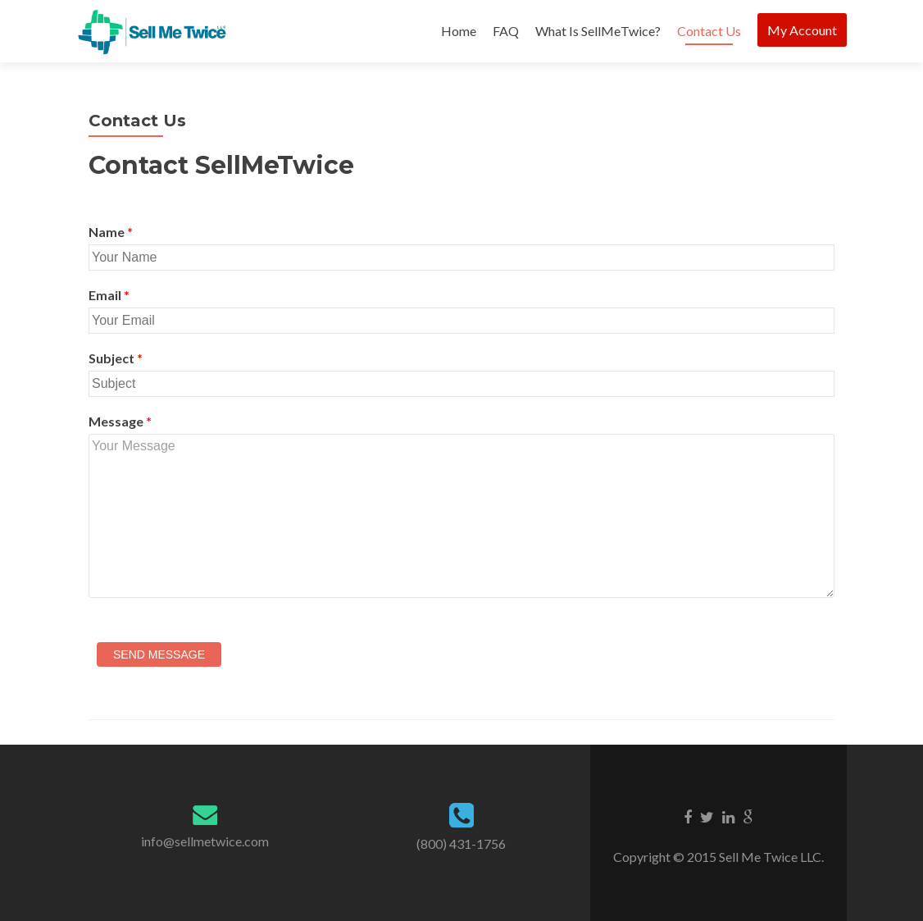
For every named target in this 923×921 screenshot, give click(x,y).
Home (458, 31)
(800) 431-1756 (461, 843)
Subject (116, 358)
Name (111, 231)
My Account (802, 30)
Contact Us (709, 31)
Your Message (461, 516)
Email (109, 295)
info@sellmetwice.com (205, 841)
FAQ (506, 31)
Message (120, 421)
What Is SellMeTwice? (598, 31)
